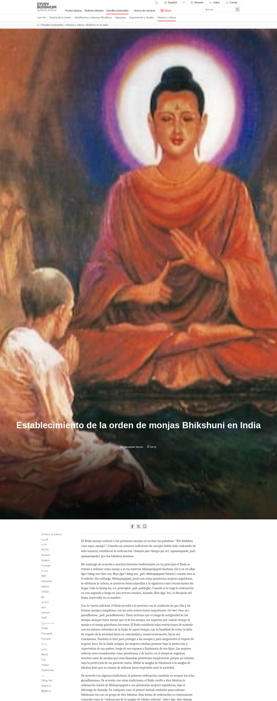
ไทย (43, 659)
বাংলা (44, 544)
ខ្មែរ (42, 597)
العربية (44, 539)
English (45, 560)
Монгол (45, 612)
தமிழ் (44, 649)
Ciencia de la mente (60, 17)
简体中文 (46, 685)
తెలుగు (44, 654)
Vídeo (214, 2)
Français (46, 565)
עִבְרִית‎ (44, 570)
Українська (47, 670)
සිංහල (44, 644)
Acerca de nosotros (144, 10)
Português (47, 633)
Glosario (196, 2)
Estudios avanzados (117, 10)
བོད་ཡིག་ (45, 550)
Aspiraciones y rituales (141, 17)
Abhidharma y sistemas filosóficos (93, 17)
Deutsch (45, 555)
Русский (46, 638)
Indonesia (46, 581)
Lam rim (41, 17)
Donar (166, 10)
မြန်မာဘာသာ (47, 623)
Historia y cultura (166, 17)
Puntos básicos (73, 10)
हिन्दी (43, 576)
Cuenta (231, 2)
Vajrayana (120, 17)
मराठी (44, 617)
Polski (44, 628)
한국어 (45, 602)
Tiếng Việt (46, 680)
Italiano (45, 586)
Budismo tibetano (94, 10)
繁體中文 (46, 691)
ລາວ (43, 607)
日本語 (45, 591)
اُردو (42, 675)
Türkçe (45, 665)
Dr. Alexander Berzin (131, 447)
